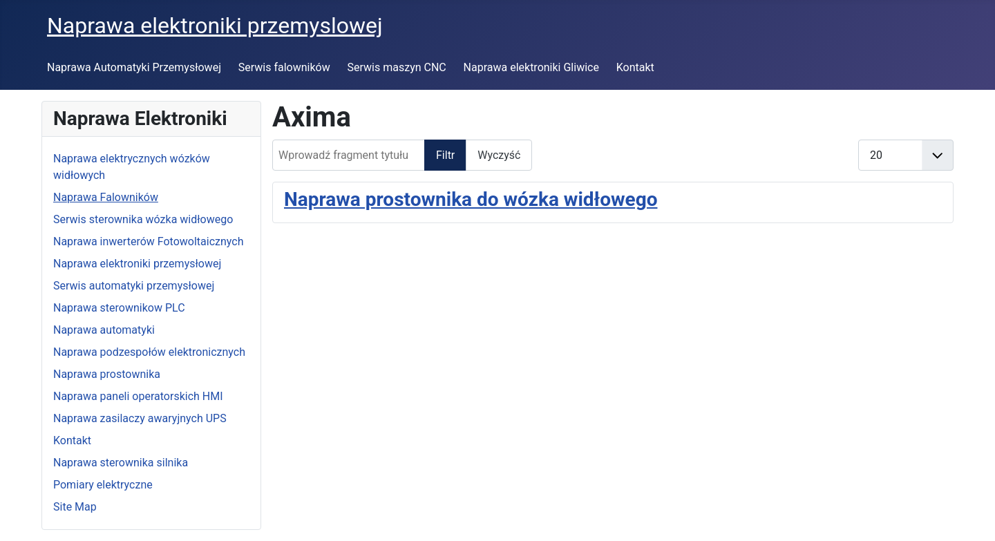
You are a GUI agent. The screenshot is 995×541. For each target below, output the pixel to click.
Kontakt (635, 67)
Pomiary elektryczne (103, 484)
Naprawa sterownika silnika (120, 462)
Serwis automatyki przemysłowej (133, 285)
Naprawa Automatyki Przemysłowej (134, 67)
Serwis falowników (284, 67)
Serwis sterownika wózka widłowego (143, 219)
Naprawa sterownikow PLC (119, 307)
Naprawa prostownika (106, 374)
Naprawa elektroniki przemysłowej (137, 263)
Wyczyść (498, 155)
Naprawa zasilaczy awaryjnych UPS (140, 418)
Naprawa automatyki (104, 329)
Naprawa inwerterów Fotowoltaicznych (148, 241)
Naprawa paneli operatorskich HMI (138, 396)
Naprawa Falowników (105, 197)
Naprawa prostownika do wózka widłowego (470, 199)
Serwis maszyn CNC (397, 67)
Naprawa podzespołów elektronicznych (149, 352)
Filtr (445, 155)
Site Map (75, 506)
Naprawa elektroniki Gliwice (531, 67)
